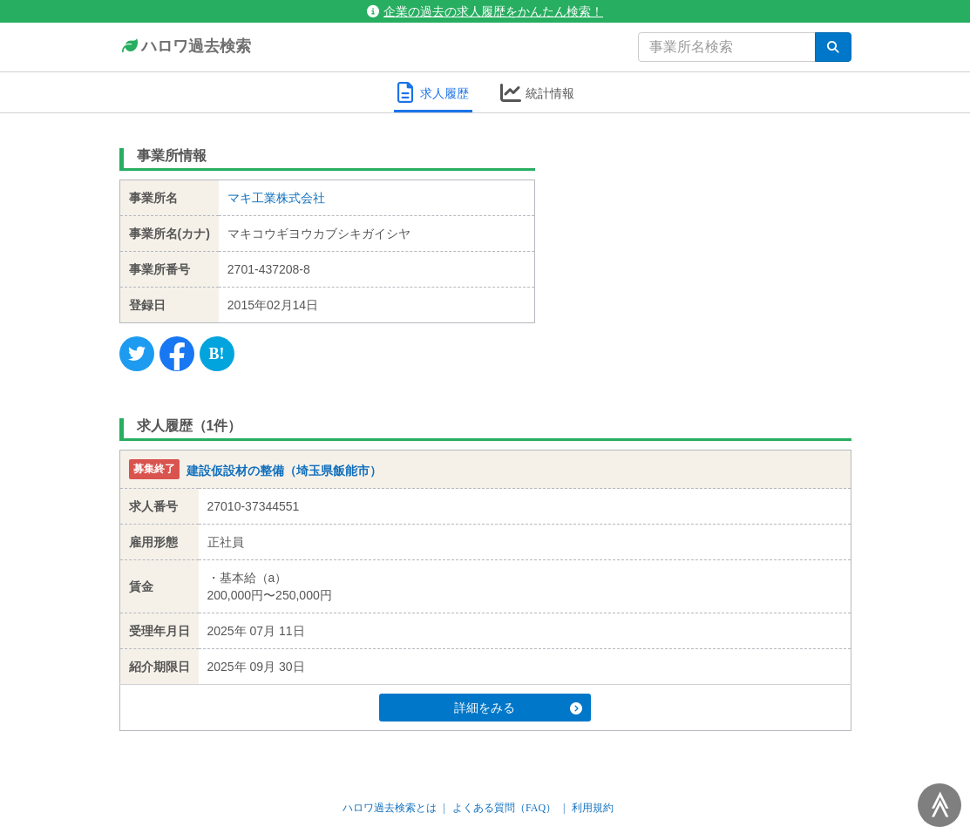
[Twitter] (136, 353)
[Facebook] (176, 353)
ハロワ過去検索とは (390, 808)
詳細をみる (517, 708)
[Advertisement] (706, 248)
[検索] (833, 47)
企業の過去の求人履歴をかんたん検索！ (485, 11)
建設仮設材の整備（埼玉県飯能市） (284, 471)
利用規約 (593, 808)
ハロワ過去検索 (185, 47)
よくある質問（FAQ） (504, 808)
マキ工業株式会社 (276, 198)
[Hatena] (217, 353)
